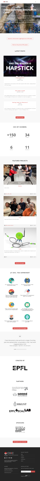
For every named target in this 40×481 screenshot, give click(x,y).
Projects (22, 455)
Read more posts (20, 117)
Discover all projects (20, 263)
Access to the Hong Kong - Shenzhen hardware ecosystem (11, 469)
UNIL (10, 193)
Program (22, 457)
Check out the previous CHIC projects (20, 44)
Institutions (23, 459)
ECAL (6, 193)
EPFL (8, 193)
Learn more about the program (20, 328)
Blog (22, 454)
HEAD (9, 225)
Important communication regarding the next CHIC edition (20, 38)
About (22, 460)
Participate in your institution (20, 441)
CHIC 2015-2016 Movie (8, 470)
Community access (7, 472)
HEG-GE (11, 225)
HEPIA (6, 225)
